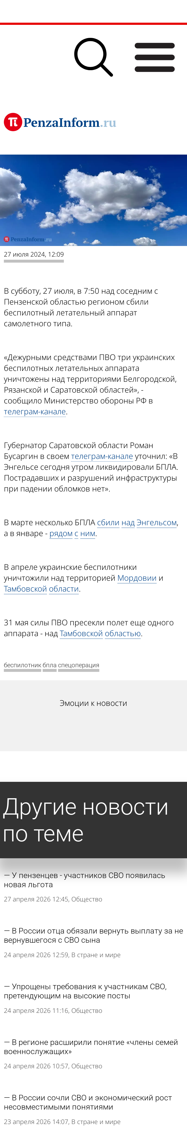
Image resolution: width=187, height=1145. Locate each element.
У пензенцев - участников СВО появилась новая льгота (84, 880)
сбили (108, 522)
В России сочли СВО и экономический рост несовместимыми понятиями (88, 1102)
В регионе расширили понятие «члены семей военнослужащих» (91, 1047)
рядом (61, 533)
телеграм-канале (35, 411)
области (64, 588)
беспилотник (22, 665)
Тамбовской (25, 588)
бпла (50, 665)
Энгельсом (157, 522)
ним (87, 533)
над (128, 522)
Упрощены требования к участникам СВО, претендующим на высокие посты (85, 991)
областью (123, 633)
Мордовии (137, 577)
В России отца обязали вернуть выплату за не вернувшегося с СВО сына (93, 935)
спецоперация (78, 665)
